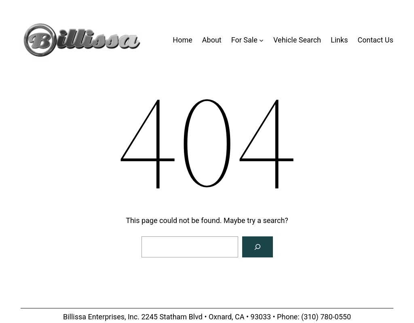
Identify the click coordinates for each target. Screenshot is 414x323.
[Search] (257, 246)
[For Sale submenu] (261, 40)
